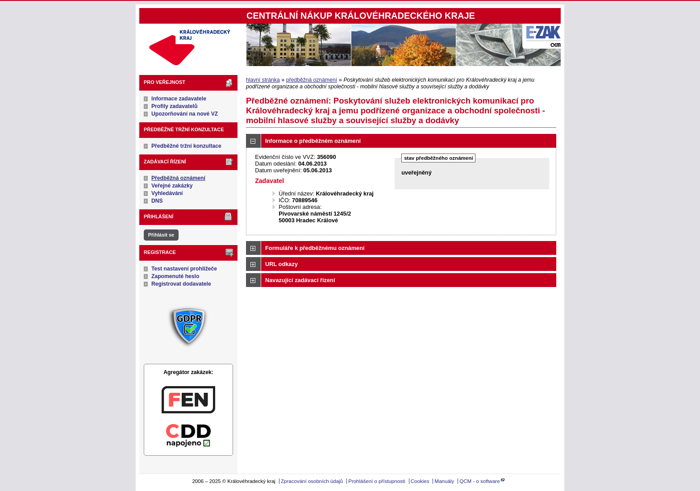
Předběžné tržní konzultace (186, 146)
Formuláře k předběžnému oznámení (315, 248)
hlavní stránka (263, 80)
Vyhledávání (167, 193)
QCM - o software (479, 481)
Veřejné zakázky (172, 186)
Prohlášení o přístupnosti (376, 481)
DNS (157, 201)
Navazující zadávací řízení (300, 280)
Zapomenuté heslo (175, 276)
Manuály (444, 481)
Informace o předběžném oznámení (313, 140)
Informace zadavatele (178, 99)
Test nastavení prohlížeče (184, 269)
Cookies (420, 481)
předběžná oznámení (311, 80)
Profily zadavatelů (174, 106)
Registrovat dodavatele (181, 284)
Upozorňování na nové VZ (184, 114)
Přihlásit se (161, 234)
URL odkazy (281, 264)
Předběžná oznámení (178, 178)
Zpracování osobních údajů (312, 481)
